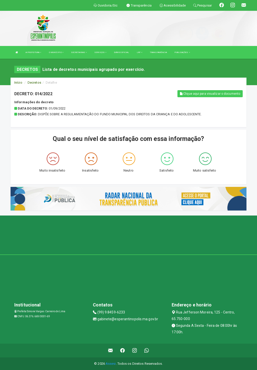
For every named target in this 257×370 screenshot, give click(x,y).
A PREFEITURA (33, 52)
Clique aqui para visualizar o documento (210, 93)
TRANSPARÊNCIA (158, 52)
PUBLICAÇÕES (182, 52)
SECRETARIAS (79, 52)
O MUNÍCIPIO (56, 52)
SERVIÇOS (100, 52)
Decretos (34, 82)
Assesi (111, 363)
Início (18, 82)
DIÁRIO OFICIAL (121, 52)
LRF (140, 52)
